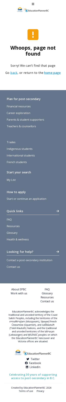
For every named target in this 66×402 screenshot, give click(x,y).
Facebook (35, 363)
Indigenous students (19, 149)
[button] (33, 4)
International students (21, 155)
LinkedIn (35, 367)
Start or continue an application (26, 199)
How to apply (16, 192)
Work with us (19, 293)
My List (11, 180)
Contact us (13, 267)
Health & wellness (18, 239)
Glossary (12, 233)
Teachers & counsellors (21, 126)
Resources (13, 226)
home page (52, 73)
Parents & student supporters (25, 119)
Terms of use (26, 391)
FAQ (9, 219)
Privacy (40, 391)
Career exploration (18, 113)
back (14, 73)
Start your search (19, 172)
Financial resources (19, 106)
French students (17, 162)
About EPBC (18, 289)
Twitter (35, 359)
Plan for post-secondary (23, 99)
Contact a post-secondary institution (29, 260)
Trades (11, 142)
